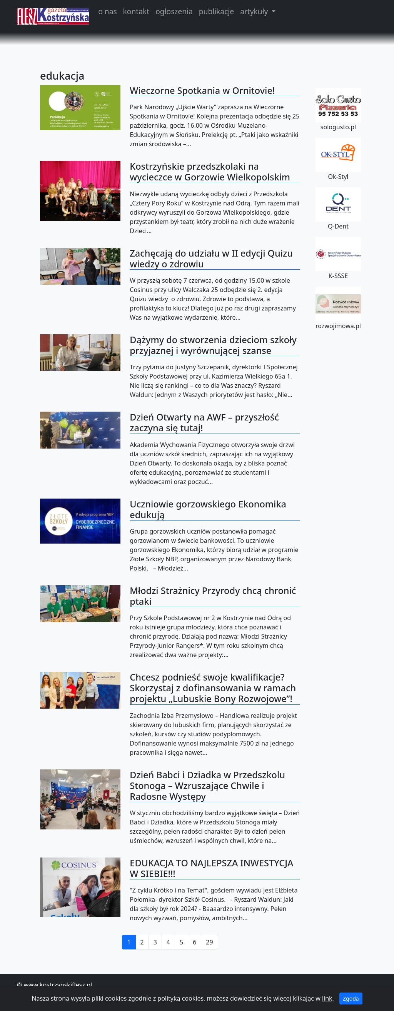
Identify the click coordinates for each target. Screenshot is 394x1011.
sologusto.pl (338, 109)
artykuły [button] (255, 11)
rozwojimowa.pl (338, 308)
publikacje (216, 11)
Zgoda (351, 998)
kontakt (136, 11)
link (327, 998)
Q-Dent (338, 208)
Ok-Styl (338, 159)
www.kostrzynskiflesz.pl (57, 985)
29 (209, 942)
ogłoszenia (174, 11)
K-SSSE (338, 258)
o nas (107, 11)
